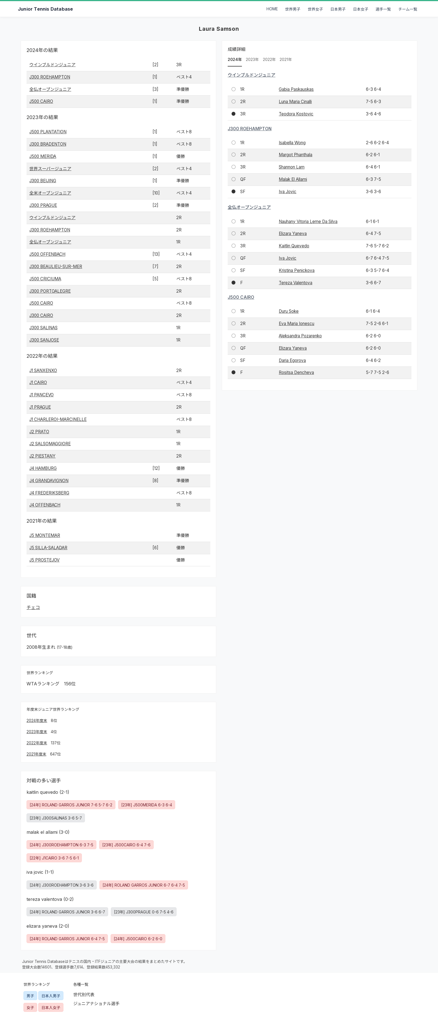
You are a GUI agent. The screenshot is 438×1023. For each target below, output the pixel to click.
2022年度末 (37, 743)
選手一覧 (383, 9)
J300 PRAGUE (43, 205)
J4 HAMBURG (43, 468)
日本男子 (338, 9)
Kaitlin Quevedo (294, 245)
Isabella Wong (292, 142)
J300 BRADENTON (47, 144)
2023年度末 (37, 732)
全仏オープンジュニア (50, 89)
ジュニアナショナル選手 (96, 1003)
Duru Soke (289, 311)
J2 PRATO (39, 431)
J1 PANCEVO (41, 394)
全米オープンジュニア (50, 193)
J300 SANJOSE (44, 340)
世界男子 (293, 9)
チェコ (33, 607)
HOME (272, 9)
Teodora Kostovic (296, 114)
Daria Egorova (292, 360)
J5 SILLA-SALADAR (48, 547)
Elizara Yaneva (293, 233)
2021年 (286, 59)
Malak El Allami (293, 179)
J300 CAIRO (41, 315)
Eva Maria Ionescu (296, 323)
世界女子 (315, 9)
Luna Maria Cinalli (295, 101)
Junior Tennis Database (45, 9)
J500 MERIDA (42, 156)
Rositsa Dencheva (296, 372)
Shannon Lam (291, 167)
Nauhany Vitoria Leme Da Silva (308, 221)
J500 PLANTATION (47, 131)
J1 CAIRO (38, 382)
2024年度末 (37, 720)
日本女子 (360, 9)
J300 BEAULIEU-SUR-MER (55, 266)
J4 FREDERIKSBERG (49, 493)
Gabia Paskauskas (296, 89)
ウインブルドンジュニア (52, 64)
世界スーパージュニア (50, 168)
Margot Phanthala (295, 154)
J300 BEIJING (42, 180)
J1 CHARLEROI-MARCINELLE (58, 419)
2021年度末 (36, 754)
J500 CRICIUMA (45, 278)
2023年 (252, 59)
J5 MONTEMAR (44, 535)
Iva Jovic (287, 191)
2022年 (269, 59)
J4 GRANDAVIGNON (48, 480)
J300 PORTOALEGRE (50, 291)
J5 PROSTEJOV (44, 560)
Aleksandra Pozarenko (300, 335)
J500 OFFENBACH (47, 254)
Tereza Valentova (295, 282)
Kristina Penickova (297, 270)
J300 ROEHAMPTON (49, 77)
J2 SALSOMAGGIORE (50, 443)
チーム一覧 (407, 9)
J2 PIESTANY (42, 456)
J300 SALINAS (43, 327)
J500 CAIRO (41, 101)
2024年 (235, 59)
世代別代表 (83, 994)
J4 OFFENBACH (44, 505)
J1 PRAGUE (40, 407)
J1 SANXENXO (43, 370)
